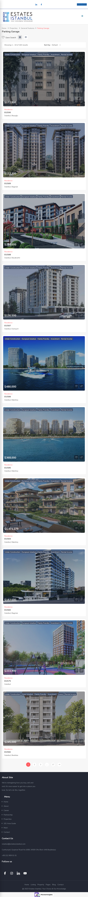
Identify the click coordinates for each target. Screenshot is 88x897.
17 (53, 764)
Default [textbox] (55, 45)
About (6, 806)
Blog (54, 884)
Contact (7, 832)
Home (4, 28)
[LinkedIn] (36, 5)
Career (6, 810)
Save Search (9, 37)
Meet (6, 828)
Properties (14, 28)
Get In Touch (82, 4)
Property (40, 884)
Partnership (8, 815)
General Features (27, 28)
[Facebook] (41, 5)
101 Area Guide (10, 823)
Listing (33, 884)
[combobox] (56, 45)
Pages (48, 884)
